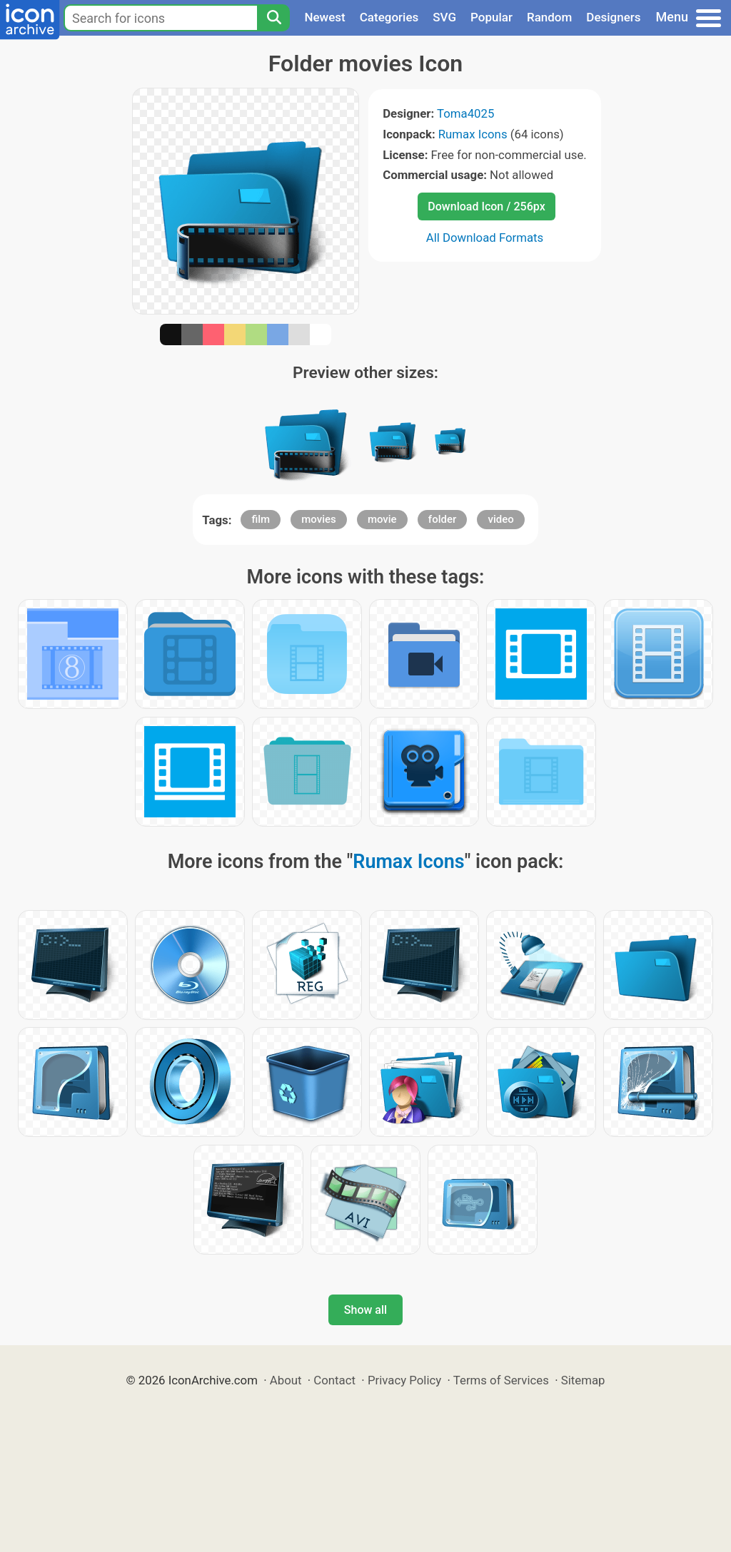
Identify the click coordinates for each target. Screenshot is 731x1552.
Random (549, 17)
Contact (334, 1380)
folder (442, 519)
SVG (444, 17)
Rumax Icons (473, 134)
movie (382, 519)
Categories (389, 17)
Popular (491, 17)
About (286, 1380)
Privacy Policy (404, 1380)
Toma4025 (465, 113)
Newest (324, 17)
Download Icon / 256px (486, 206)
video (500, 519)
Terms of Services (501, 1380)
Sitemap (583, 1380)
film (260, 519)
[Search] (273, 17)
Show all (365, 1310)
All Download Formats (485, 237)
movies (318, 519)
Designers (613, 17)
